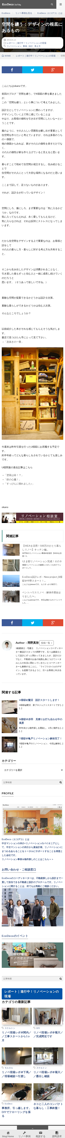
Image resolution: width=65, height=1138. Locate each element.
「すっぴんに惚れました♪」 (19, 483)
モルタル (9, 1068)
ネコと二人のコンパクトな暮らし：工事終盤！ (48, 1105)
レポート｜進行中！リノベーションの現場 (26, 43)
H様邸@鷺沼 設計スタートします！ (39, 699)
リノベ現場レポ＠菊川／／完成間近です (48, 1034)
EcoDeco (6, 13)
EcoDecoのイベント (15, 935)
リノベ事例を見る (23, 13)
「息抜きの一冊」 (14, 341)
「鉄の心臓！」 (12, 479)
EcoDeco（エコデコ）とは (49, 13)
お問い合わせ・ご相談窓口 (19, 869)
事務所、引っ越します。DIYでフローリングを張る (16, 1111)
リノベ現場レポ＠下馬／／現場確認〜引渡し (16, 1074)
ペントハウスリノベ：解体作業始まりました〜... (41, 594)
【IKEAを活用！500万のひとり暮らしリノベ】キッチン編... (41, 547)
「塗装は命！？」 (14, 474)
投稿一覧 (45, 642)
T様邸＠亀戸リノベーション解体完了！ (40, 738)
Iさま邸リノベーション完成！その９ (42, 561)
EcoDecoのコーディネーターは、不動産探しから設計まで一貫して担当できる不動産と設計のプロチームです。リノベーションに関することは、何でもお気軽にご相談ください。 (32, 882)
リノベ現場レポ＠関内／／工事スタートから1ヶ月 (16, 1036)
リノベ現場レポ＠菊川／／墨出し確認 (48, 1074)
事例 (25, 46)
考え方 (37, 46)
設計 (31, 46)
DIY (38, 1028)
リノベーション (14, 46)
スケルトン (10, 1028)
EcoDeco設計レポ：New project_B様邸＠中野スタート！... (42, 578)
